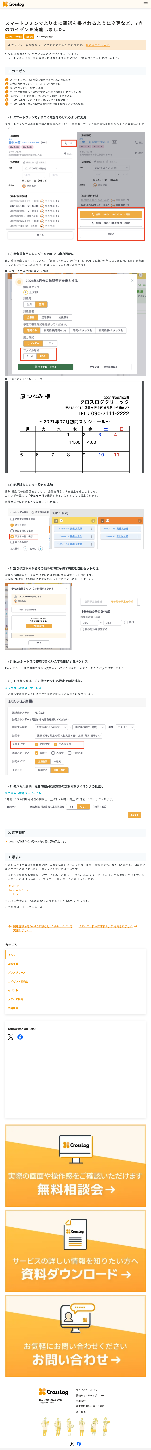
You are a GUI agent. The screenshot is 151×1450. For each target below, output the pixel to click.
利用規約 (80, 1400)
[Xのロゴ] (72, 1444)
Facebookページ (18, 890)
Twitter (13, 894)
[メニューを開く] (145, 3)
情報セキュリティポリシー (90, 1395)
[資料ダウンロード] (75, 1251)
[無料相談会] (75, 1166)
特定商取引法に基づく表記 (90, 1406)
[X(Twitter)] (10, 1037)
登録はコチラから (98, 45)
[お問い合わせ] (75, 1336)
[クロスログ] (13, 4)
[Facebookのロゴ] (79, 1444)
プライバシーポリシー (88, 1390)
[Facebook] (20, 1037)
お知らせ (14, 886)
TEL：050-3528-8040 (50, 1399)
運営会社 (80, 1411)
